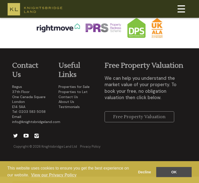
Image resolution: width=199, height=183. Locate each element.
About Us (66, 101)
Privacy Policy (90, 147)
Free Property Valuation (139, 117)
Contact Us (68, 97)
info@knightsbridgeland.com (36, 121)
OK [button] (174, 172)
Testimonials (69, 106)
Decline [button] (144, 172)
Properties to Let (73, 91)
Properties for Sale (74, 86)
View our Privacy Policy (53, 175)
